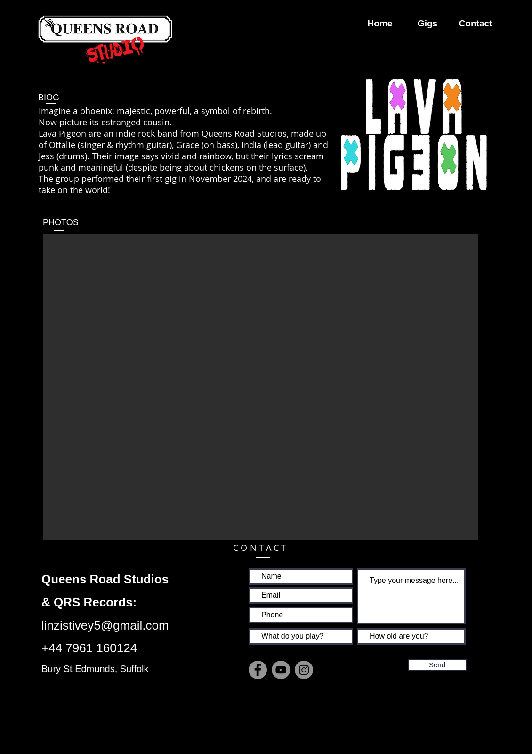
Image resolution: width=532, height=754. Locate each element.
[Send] (437, 665)
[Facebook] (258, 670)
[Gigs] (427, 23)
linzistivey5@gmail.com (105, 625)
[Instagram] (304, 670)
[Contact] (475, 23)
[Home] (379, 23)
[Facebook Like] (307, 699)
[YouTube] (281, 670)
